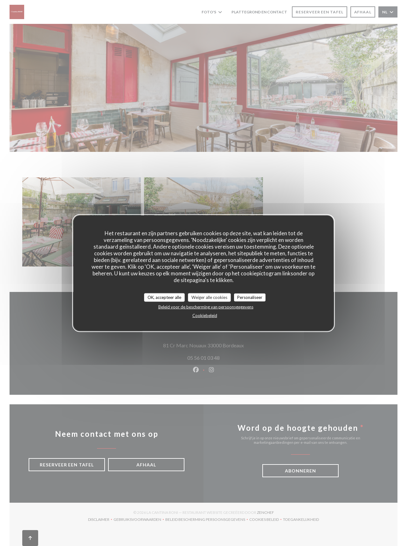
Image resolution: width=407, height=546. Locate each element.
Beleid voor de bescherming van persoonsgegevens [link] (205, 306)
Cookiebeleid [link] (204, 315)
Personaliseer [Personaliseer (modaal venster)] (249, 297)
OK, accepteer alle (164, 297)
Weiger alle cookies (209, 297)
